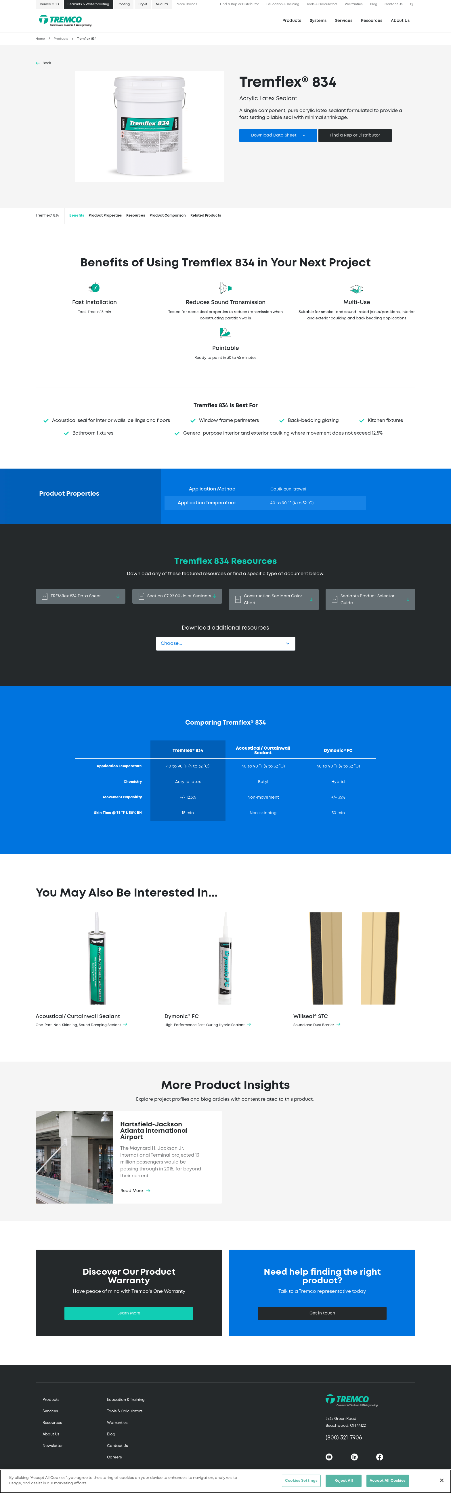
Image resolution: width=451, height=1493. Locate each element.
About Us (400, 20)
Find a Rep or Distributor (239, 4)
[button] (411, 4)
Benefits (76, 215)
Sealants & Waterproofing (88, 4)
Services (50, 1411)
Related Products (205, 215)
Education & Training (282, 4)
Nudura (162, 4)
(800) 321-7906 (344, 1437)
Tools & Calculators (322, 4)
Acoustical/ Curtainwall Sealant (97, 970)
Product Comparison (168, 215)
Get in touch (322, 1313)
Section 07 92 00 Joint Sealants (177, 596)
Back (47, 63)
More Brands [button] (187, 4)
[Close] (441, 1480)
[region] (225, 1481)
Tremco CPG (49, 4)
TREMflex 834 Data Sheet (80, 596)
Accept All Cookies (388, 1480)
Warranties (354, 4)
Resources (371, 20)
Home (40, 38)
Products (291, 20)
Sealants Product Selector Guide (370, 599)
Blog (373, 4)
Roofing (124, 4)
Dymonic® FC (225, 970)
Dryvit (142, 4)
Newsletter (53, 1445)
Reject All (344, 1480)
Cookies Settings (301, 1480)
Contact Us (394, 4)
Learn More (128, 1313)
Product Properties (105, 215)
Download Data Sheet (274, 135)
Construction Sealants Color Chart (273, 599)
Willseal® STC (354, 970)
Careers (114, 1457)
